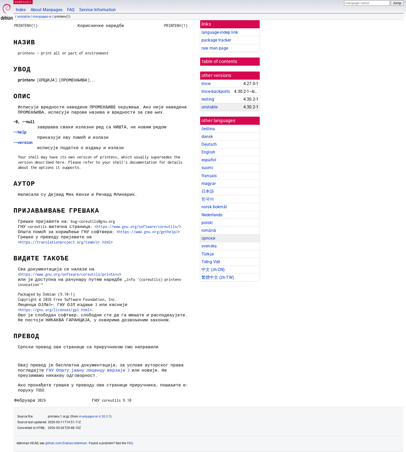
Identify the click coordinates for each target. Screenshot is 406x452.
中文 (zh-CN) (213, 269)
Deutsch (209, 144)
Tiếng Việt (210, 261)
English (208, 152)
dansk (207, 136)
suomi (207, 167)
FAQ (71, 9)
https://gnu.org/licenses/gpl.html (55, 310)
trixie (206, 83)
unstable (23, 16)
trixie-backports (215, 91)
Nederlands (212, 214)
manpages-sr (42, 16)
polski (207, 222)
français (209, 175)
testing (207, 99)
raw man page (214, 48)
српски (208, 238)
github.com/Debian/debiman (66, 443)
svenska (209, 246)
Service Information (97, 9)
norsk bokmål (214, 206)
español (208, 159)
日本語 (207, 191)
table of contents (219, 61)
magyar (208, 183)
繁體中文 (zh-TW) (217, 277)
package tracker (216, 40)
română (208, 230)
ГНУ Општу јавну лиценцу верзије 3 (87, 370)
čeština (208, 128)
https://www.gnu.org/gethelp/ (148, 232)
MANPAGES (23, 2)
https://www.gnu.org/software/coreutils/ (138, 226)
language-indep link (219, 32)
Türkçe (207, 254)
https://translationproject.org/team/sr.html (65, 242)
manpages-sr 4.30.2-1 (94, 416)
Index (21, 9)
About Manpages (46, 9)
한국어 (207, 199)
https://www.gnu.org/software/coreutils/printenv (69, 274)
